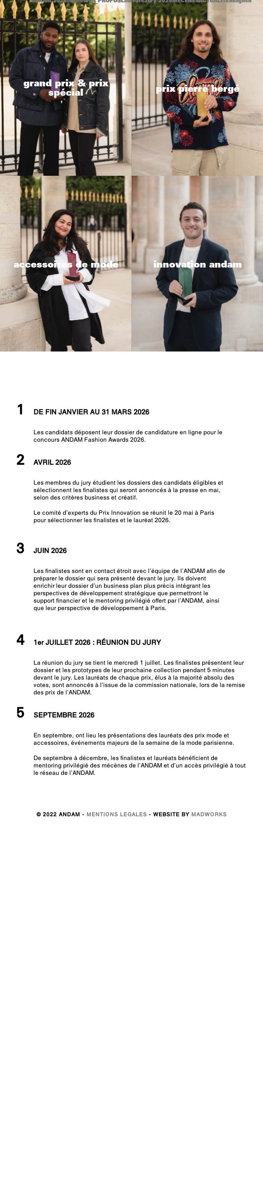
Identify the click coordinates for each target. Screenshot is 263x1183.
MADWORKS (209, 823)
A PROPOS (106, 1)
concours (79, 1)
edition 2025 (49, 1)
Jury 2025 (158, 1)
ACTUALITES (215, 1)
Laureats (132, 1)
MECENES (185, 1)
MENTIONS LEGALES (116, 823)
